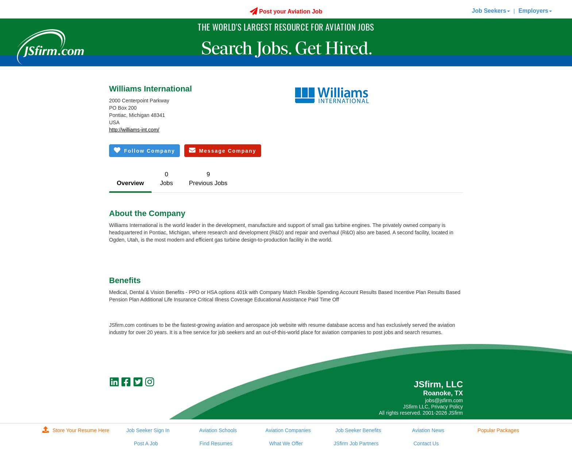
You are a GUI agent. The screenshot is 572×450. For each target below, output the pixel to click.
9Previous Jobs (208, 179)
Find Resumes (216, 443)
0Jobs (166, 179)
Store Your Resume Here (75, 430)
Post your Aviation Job (286, 11)
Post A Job (146, 443)
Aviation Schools (218, 430)
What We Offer (286, 443)
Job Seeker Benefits (358, 430)
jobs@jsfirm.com (444, 400)
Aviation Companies (288, 430)
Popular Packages (498, 430)
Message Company (222, 150)
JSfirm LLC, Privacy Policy (433, 407)
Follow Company (144, 150)
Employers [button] (535, 11)
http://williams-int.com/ (134, 130)
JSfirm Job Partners (356, 443)
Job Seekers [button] (491, 11)
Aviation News (428, 430)
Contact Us (425, 443)
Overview (130, 183)
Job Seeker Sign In (147, 430)
